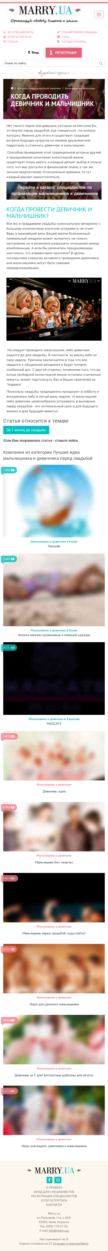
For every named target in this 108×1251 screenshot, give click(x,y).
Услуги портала (54, 1200)
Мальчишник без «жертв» (54, 862)
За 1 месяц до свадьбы (26, 430)
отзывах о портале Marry (70, 1243)
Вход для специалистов (54, 1192)
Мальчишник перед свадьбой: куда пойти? (54, 933)
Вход (35, 52)
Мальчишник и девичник (54, 784)
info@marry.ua (59, 1230)
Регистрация (65, 52)
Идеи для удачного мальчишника (54, 1004)
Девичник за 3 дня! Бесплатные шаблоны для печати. (54, 1075)
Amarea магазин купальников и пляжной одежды (54, 635)
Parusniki (54, 546)
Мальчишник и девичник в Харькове (54, 719)
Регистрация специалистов (54, 1196)
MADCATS (54, 723)
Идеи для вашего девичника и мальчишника (54, 1146)
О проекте (54, 1187)
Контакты (54, 1204)
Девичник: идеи (54, 791)
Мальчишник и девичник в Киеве (54, 541)
